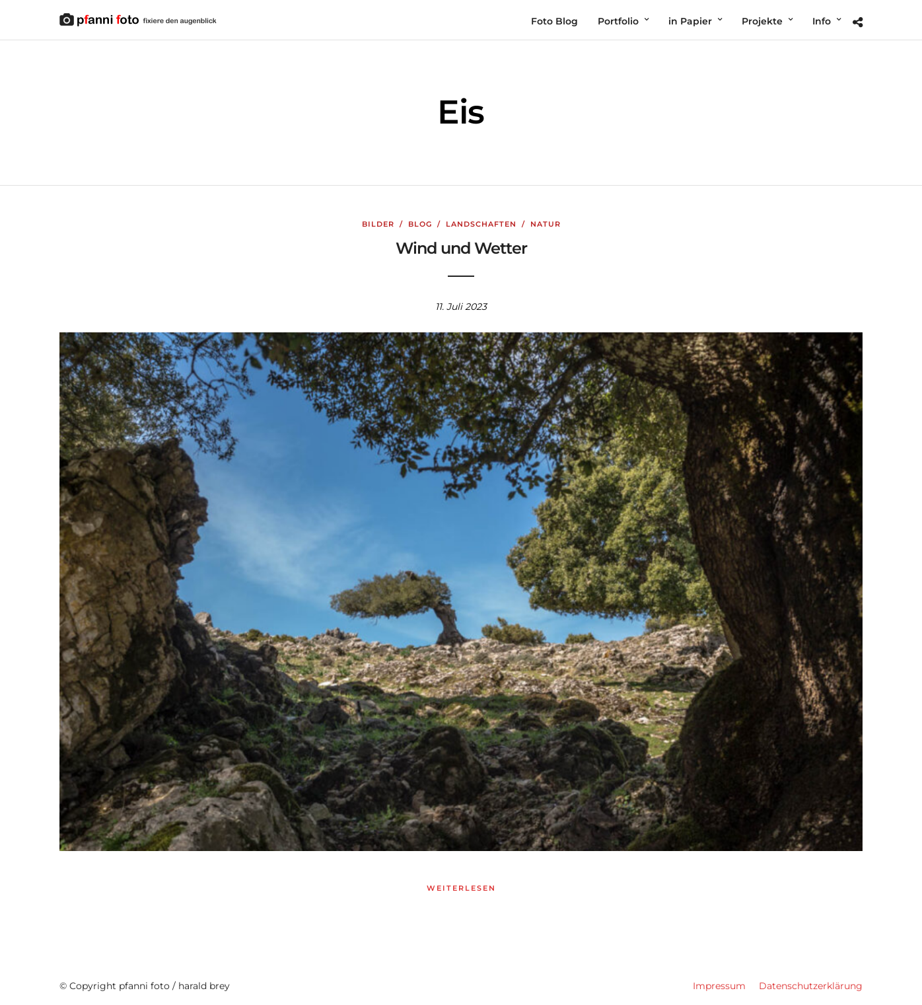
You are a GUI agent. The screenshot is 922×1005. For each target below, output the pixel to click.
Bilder (378, 224)
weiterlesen (461, 888)
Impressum (719, 986)
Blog (420, 224)
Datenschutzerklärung (811, 986)
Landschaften (481, 224)
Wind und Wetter (461, 248)
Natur (545, 224)
